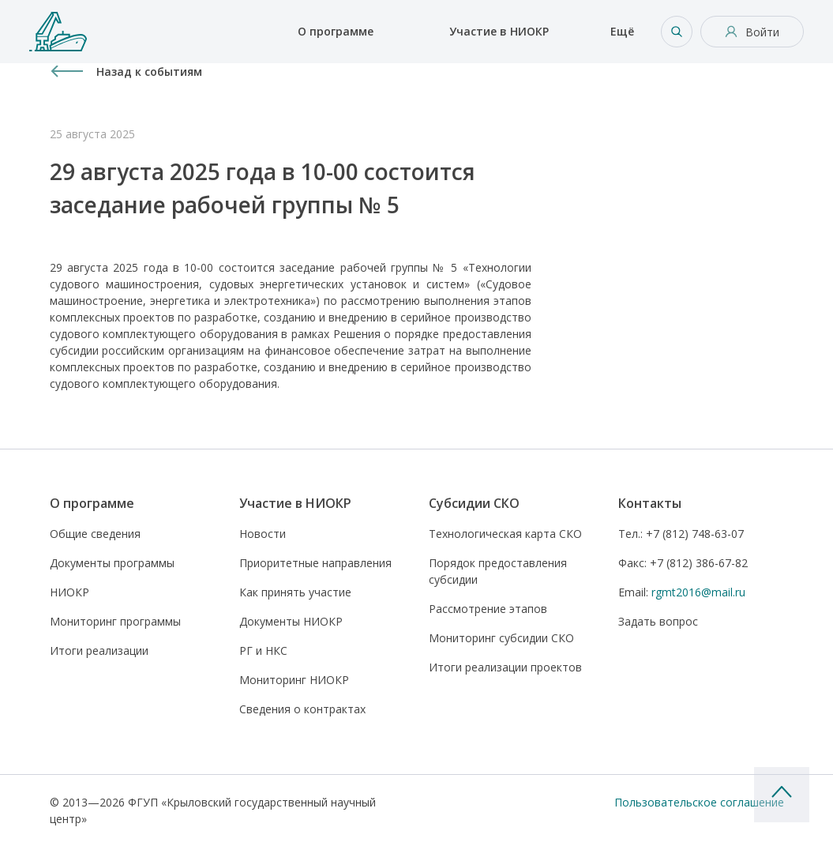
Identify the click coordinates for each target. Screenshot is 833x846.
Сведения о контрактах (302, 708)
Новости (262, 533)
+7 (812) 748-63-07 (681, 533)
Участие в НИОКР (499, 31)
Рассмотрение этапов (488, 608)
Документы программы (112, 562)
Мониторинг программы (115, 621)
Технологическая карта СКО (505, 533)
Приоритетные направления (315, 562)
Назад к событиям (149, 71)
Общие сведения (95, 533)
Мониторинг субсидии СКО (501, 637)
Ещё (622, 31)
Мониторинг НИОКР (294, 679)
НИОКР (69, 592)
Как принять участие (295, 592)
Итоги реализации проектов (505, 667)
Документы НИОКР (291, 621)
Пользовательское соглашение (699, 802)
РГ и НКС (263, 650)
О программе (335, 31)
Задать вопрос (658, 621)
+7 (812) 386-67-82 (683, 562)
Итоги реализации (99, 650)
